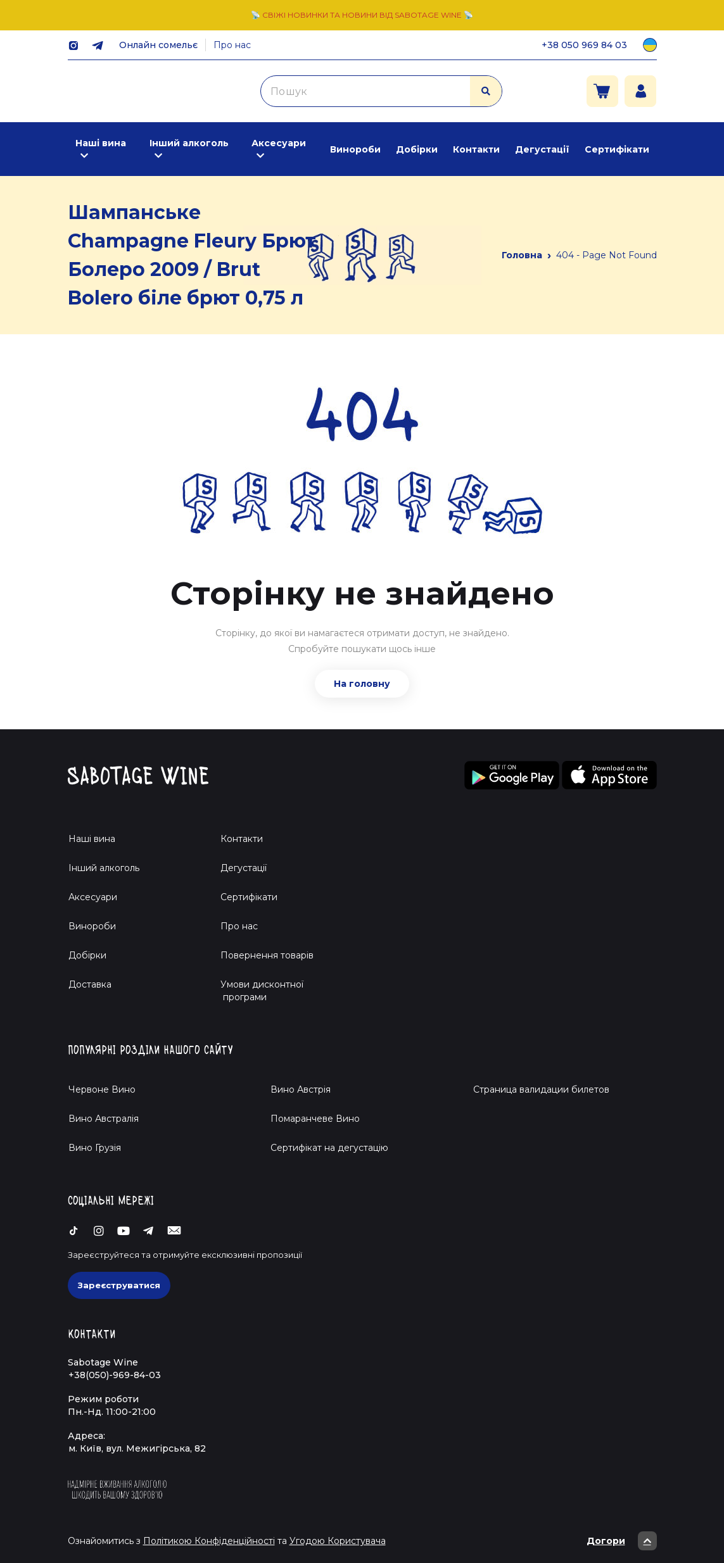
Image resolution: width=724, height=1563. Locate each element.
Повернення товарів (267, 955)
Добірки (417, 149)
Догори (622, 1540)
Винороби (355, 149)
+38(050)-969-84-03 (114, 1375)
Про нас (232, 45)
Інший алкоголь (189, 143)
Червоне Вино (102, 1089)
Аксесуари (278, 143)
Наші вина (100, 143)
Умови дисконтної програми (256, 991)
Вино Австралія (103, 1118)
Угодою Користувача (337, 1541)
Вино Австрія (300, 1089)
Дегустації (542, 149)
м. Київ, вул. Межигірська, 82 (137, 1448)
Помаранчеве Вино (315, 1118)
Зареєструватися (119, 1285)
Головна (522, 255)
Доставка (89, 984)
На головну (362, 683)
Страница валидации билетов (541, 1089)
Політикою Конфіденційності (209, 1541)
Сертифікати (617, 149)
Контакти (476, 149)
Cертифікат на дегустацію (329, 1147)
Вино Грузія (94, 1147)
